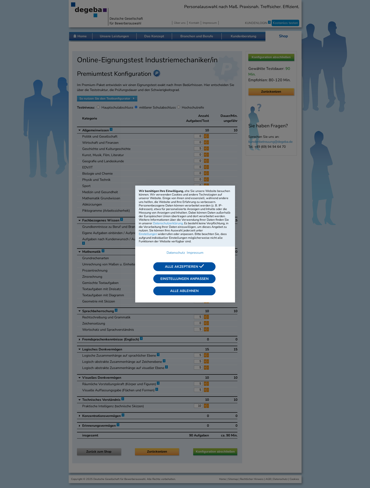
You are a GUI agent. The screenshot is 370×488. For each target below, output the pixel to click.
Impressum (195, 252)
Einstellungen (148, 234)
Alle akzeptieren (184, 266)
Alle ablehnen (184, 290)
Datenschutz (176, 252)
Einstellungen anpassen (184, 278)
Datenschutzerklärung (168, 223)
